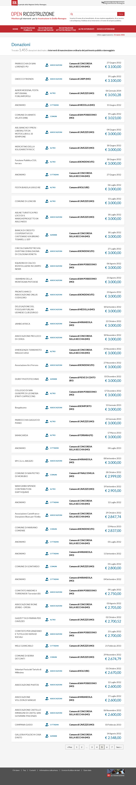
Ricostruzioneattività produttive (66, 29)
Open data (87, 770)
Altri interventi (86, 29)
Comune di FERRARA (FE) (81, 435)
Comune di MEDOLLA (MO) (82, 105)
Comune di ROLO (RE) (79, 187)
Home (15, 29)
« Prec (69, 747)
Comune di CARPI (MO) (80, 79)
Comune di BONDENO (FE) (81, 161)
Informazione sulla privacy (48, 770)
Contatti (32, 770)
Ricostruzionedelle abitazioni (45, 29)
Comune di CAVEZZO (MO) (81, 93)
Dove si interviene (106, 29)
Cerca (121, 14)
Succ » (118, 747)
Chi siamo (16, 770)
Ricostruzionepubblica (28, 29)
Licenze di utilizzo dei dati (71, 770)
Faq (24, 770)
